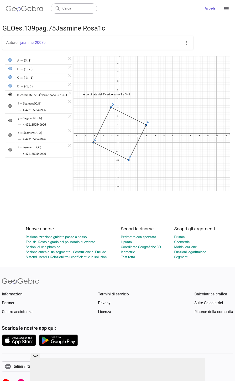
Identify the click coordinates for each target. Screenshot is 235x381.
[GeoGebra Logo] (24, 8)
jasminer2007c (33, 42)
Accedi (210, 8)
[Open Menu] (226, 8)
